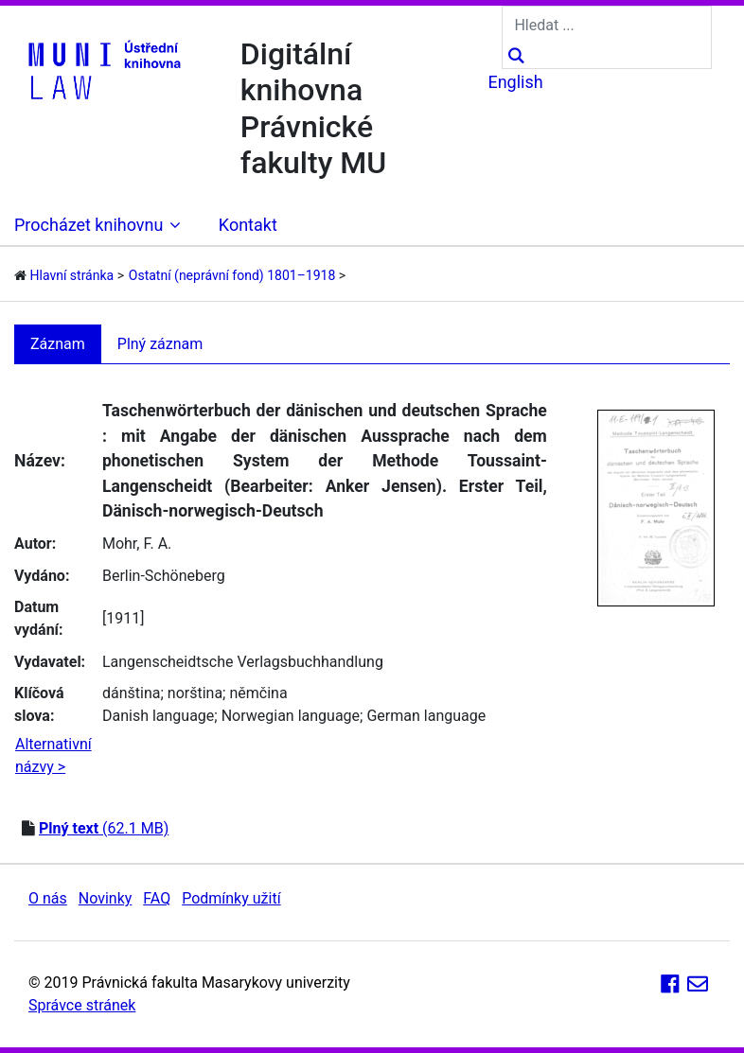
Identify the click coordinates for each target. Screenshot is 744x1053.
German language (426, 716)
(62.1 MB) (103, 828)
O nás (47, 898)
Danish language (158, 716)
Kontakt (248, 225)
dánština (131, 693)
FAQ (156, 898)
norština (195, 693)
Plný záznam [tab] (160, 344)
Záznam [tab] (57, 344)
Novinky (106, 898)
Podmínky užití (231, 898)
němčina (258, 693)
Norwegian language (290, 716)
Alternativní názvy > (53, 755)
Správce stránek (81, 1005)
